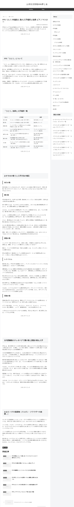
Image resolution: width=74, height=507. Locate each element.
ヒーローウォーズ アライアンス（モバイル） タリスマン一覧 (62, 120)
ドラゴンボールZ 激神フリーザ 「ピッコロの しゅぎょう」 (62, 131)
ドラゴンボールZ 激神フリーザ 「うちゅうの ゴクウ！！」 (62, 154)
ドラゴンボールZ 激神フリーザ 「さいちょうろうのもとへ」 (62, 137)
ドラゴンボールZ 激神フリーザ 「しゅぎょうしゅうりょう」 (62, 143)
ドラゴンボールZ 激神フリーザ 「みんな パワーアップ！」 (62, 126)
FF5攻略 (5, 447)
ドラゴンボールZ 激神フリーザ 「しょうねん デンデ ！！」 (62, 148)
